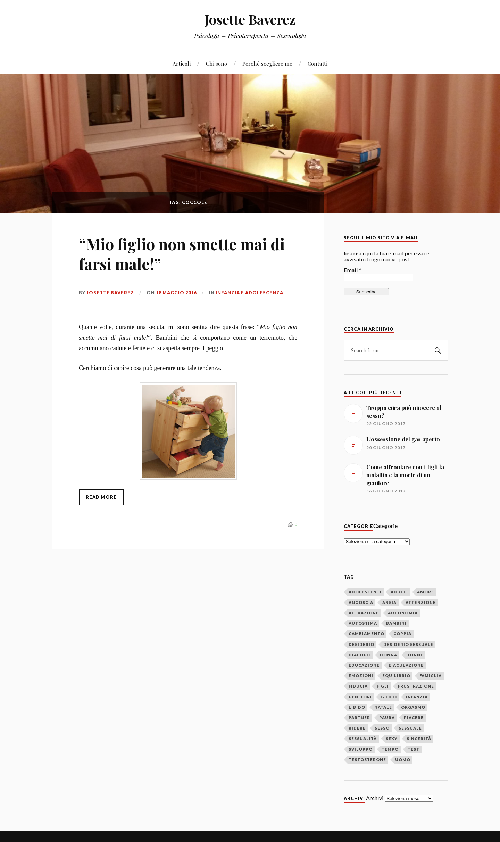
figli (383, 686)
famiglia (430, 675)
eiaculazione (406, 665)
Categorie (385, 525)
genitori (360, 696)
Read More (101, 497)
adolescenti (365, 592)
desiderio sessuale (408, 644)
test (413, 749)
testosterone (367, 759)
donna (388, 654)
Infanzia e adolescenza (249, 292)
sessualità (363, 738)
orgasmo (413, 707)
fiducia (358, 686)
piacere (414, 717)
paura (387, 717)
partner (359, 717)
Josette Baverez (250, 19)
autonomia (403, 613)
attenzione (421, 602)
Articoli (182, 63)
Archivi (375, 797)
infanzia (417, 696)
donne (414, 654)
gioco (389, 696)
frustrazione (416, 686)
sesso (382, 728)
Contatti (317, 63)
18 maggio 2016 (176, 292)
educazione (364, 665)
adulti (399, 592)
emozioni (361, 675)
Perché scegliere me (267, 63)
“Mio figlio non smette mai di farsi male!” (182, 254)
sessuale (410, 728)
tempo (390, 749)
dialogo (360, 654)
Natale (383, 707)
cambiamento (366, 633)
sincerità (419, 738)
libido (357, 707)
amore (425, 592)
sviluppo (361, 749)
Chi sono (216, 63)
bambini (396, 623)
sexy (392, 738)
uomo (402, 759)
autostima (363, 623)
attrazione (364, 613)
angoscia (361, 602)
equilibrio (396, 675)
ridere (357, 728)
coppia (402, 633)
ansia (389, 602)
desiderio (361, 644)
